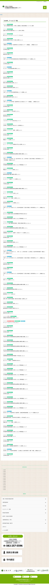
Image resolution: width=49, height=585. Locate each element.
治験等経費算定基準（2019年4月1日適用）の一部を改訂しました (16, 417)
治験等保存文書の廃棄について (9, 436)
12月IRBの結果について (8, 49)
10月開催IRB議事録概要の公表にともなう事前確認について (15, 398)
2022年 (4, 476)
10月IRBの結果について (8, 106)
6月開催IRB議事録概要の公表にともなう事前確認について (15, 164)
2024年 (4, 473)
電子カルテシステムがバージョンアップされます (13, 35)
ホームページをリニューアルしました (10, 322)
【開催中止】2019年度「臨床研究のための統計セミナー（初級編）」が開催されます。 (21, 44)
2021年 (4, 478)
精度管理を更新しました (8, 54)
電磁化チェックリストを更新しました (10, 169)
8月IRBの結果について (7, 149)
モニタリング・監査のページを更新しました (12, 179)
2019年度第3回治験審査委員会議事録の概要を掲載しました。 (15, 153)
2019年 (4, 481)
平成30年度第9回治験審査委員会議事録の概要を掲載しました (15, 350)
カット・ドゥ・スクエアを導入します (10, 193)
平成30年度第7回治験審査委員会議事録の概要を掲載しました (15, 384)
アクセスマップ (39, 1)
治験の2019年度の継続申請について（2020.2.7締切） (14, 30)
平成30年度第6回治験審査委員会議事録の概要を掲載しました (15, 388)
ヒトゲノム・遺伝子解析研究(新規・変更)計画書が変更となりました (17, 223)
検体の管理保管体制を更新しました (10, 82)
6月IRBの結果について (7, 237)
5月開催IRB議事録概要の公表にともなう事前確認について (15, 218)
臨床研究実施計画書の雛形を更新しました (11, 174)
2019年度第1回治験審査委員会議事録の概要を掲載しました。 (15, 227)
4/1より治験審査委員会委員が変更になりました (12, 289)
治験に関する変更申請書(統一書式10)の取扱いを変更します (15, 298)
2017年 (4, 484)
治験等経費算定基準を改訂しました (10, 96)
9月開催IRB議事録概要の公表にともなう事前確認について (15, 407)
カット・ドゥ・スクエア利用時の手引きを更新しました (14, 144)
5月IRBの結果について (7, 268)
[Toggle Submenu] (46, 499)
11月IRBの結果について (8, 63)
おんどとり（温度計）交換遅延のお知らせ (11, 360)
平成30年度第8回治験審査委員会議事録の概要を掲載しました (15, 341)
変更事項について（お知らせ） (9, 294)
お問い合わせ (26, 576)
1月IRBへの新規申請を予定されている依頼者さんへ (13, 125)
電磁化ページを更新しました (9, 139)
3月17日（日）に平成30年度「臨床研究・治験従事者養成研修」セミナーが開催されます (21, 412)
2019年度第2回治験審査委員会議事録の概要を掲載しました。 (15, 188)
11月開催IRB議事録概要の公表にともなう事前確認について (15, 379)
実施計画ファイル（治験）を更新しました (11, 198)
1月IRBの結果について (7, 455)
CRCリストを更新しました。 (9, 279)
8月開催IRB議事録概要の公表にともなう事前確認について (15, 426)
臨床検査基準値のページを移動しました (11, 202)
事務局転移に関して (7, 115)
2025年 (4, 471)
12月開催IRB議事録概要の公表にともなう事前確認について (15, 374)
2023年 (4, 474)
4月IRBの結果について (7, 331)
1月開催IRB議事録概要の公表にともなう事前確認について (15, 369)
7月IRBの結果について (7, 183)
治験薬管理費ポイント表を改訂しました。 (11, 111)
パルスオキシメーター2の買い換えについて (12, 120)
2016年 (4, 486)
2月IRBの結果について (7, 441)
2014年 (4, 489)
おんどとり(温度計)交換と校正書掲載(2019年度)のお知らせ (15, 213)
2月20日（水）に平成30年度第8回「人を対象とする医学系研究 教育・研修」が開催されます (22, 450)
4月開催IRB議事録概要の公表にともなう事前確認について (15, 246)
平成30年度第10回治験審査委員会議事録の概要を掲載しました (16, 346)
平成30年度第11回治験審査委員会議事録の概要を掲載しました (16, 336)
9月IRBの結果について (7, 134)
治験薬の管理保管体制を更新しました (10, 87)
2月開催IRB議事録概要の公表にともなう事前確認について (15, 365)
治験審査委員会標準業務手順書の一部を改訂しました (14, 355)
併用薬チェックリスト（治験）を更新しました (12, 130)
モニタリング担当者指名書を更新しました (11, 68)
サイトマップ (34, 576)
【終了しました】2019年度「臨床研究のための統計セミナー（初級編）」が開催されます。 (21, 101)
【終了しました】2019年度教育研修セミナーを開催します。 (15, 92)
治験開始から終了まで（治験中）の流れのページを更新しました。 (16, 232)
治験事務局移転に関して (8, 327)
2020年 (4, 479)
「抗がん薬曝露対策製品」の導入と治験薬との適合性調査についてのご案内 (18, 25)
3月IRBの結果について (7, 393)
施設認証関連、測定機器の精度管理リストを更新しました (15, 445)
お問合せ (45, 1)
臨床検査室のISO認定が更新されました (11, 308)
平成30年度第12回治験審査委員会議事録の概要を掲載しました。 (16, 284)
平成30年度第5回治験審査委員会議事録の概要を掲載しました (15, 403)
